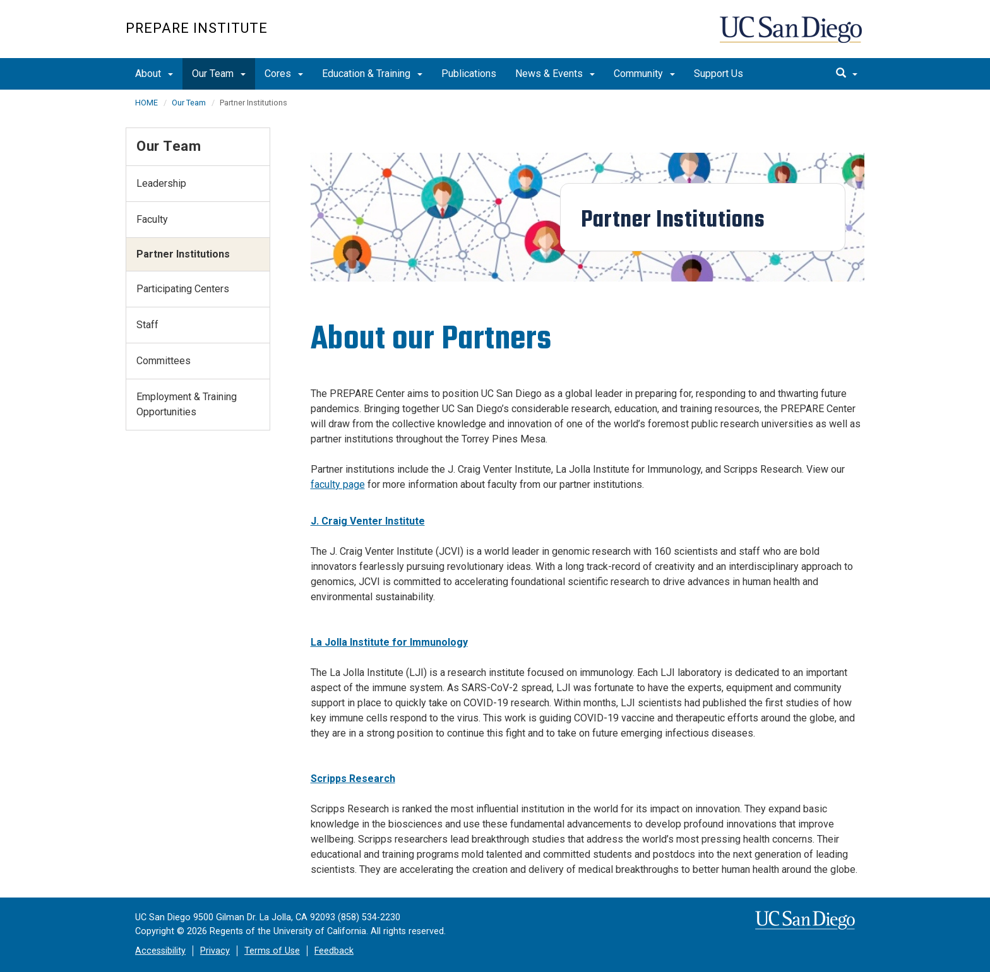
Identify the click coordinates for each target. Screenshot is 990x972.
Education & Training (372, 74)
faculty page (338, 484)
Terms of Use (272, 950)
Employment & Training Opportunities (186, 404)
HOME (146, 102)
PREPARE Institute (197, 28)
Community (644, 74)
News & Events (555, 74)
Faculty (152, 219)
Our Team (219, 74)
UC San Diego (792, 35)
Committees (163, 361)
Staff (147, 325)
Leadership (161, 183)
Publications (468, 74)
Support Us (718, 74)
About (154, 74)
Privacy (215, 950)
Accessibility (160, 950)
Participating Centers (182, 289)
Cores (284, 74)
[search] (846, 74)
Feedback (334, 950)
